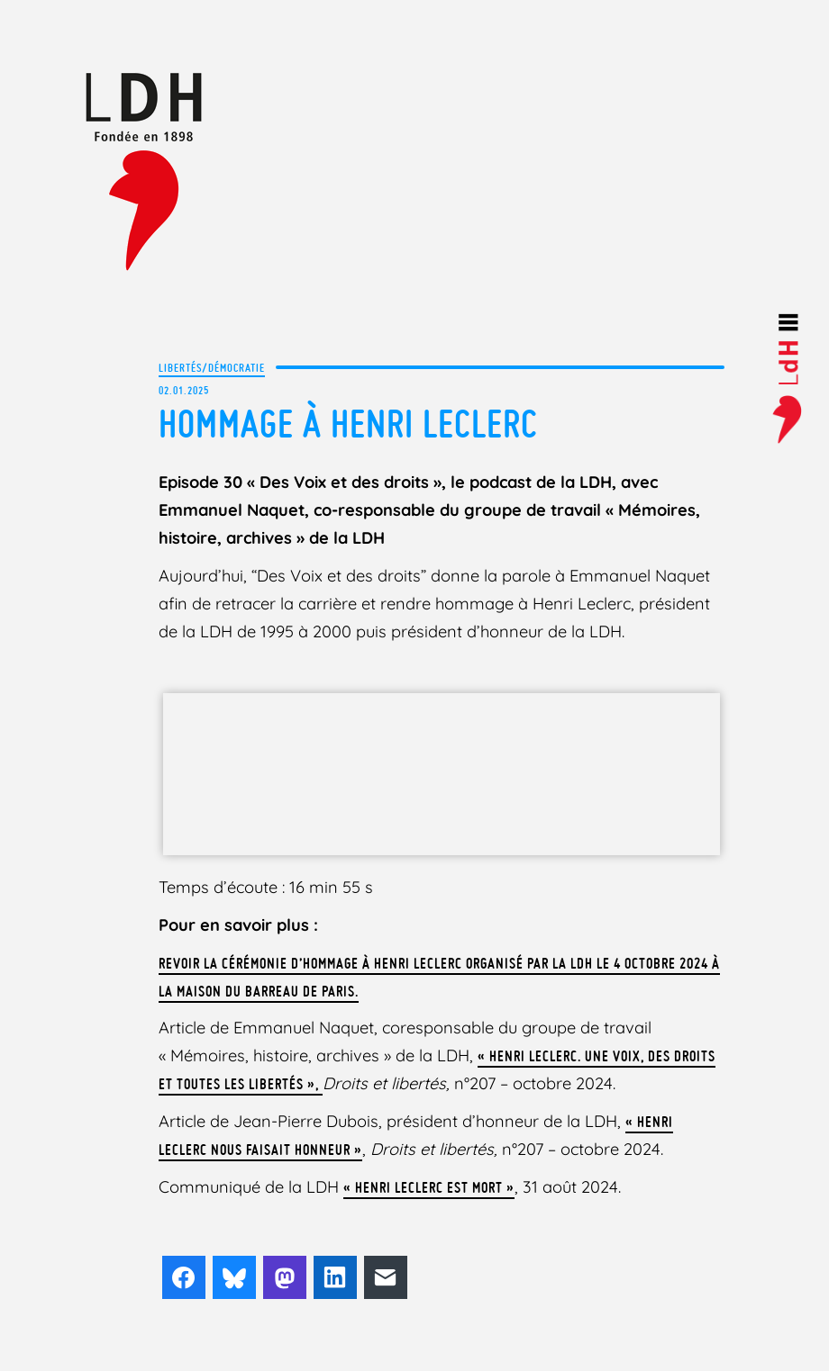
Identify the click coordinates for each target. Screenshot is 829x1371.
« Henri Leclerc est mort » (429, 1187)
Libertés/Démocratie (212, 367)
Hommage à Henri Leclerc (348, 423)
